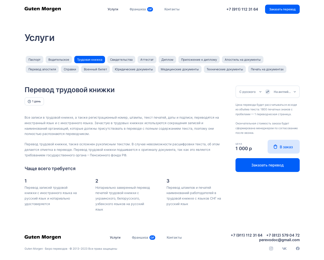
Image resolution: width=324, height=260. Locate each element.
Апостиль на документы (243, 59)
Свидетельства (121, 59)
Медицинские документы (180, 69)
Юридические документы (134, 69)
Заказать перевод (267, 165)
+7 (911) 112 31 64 (242, 9)
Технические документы (225, 69)
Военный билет (95, 69)
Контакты (172, 9)
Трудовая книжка (89, 59)
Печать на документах (267, 69)
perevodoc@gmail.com (279, 239)
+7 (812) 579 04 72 (283, 235)
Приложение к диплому (199, 59)
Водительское (58, 59)
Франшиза (141, 9)
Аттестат (147, 59)
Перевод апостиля (42, 69)
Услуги (113, 9)
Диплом (167, 59)
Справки (70, 69)
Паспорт (34, 59)
